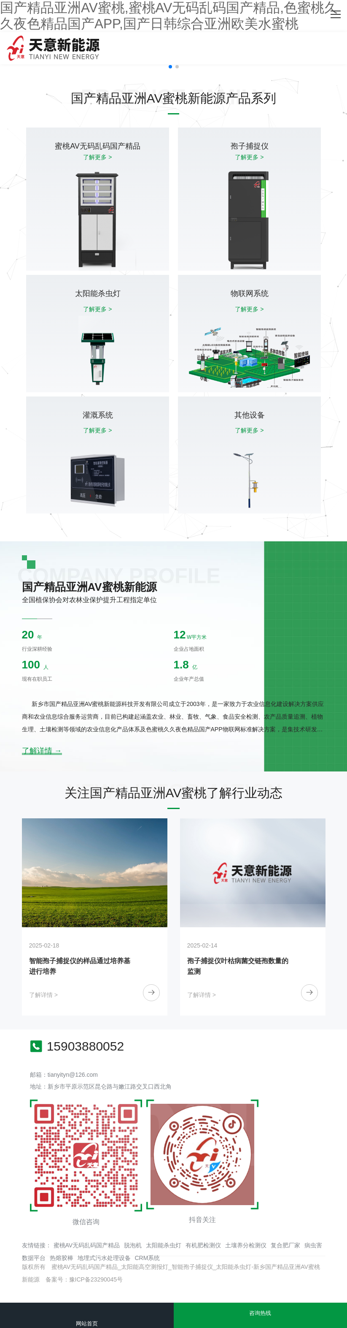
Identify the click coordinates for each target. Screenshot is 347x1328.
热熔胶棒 (61, 1258)
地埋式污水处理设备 (104, 1258)
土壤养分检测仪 (245, 1245)
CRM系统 (147, 1258)
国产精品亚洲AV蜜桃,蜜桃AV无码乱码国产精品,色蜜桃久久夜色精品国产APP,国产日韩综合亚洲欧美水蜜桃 (169, 15)
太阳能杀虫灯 (163, 1245)
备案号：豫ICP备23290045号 (84, 1279)
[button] (170, 66)
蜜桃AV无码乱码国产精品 (87, 1245)
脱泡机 (133, 1245)
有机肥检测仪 (203, 1245)
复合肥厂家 (285, 1245)
